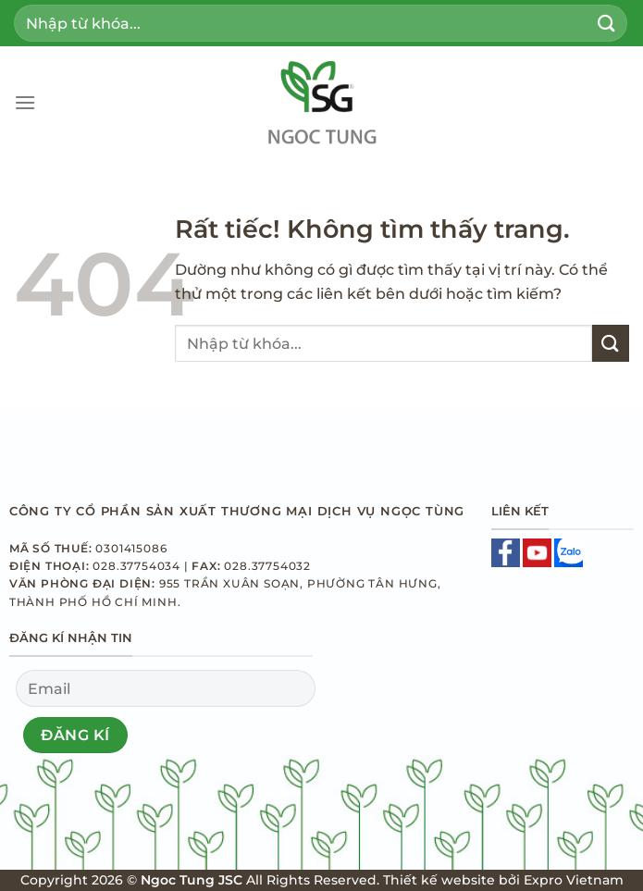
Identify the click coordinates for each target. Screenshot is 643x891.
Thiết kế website (439, 880)
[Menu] (25, 102)
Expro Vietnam (574, 880)
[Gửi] (606, 23)
